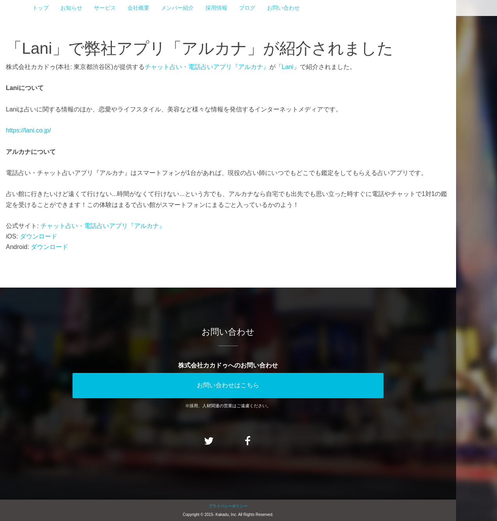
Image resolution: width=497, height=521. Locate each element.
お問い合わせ (283, 8)
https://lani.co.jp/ (28, 130)
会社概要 (138, 8)
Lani (288, 67)
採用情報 (216, 8)
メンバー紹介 (177, 8)
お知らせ (71, 8)
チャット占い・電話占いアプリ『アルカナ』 (207, 67)
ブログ (247, 8)
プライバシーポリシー (228, 506)
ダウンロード (38, 236)
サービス (105, 8)
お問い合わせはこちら (228, 385)
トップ (40, 8)
